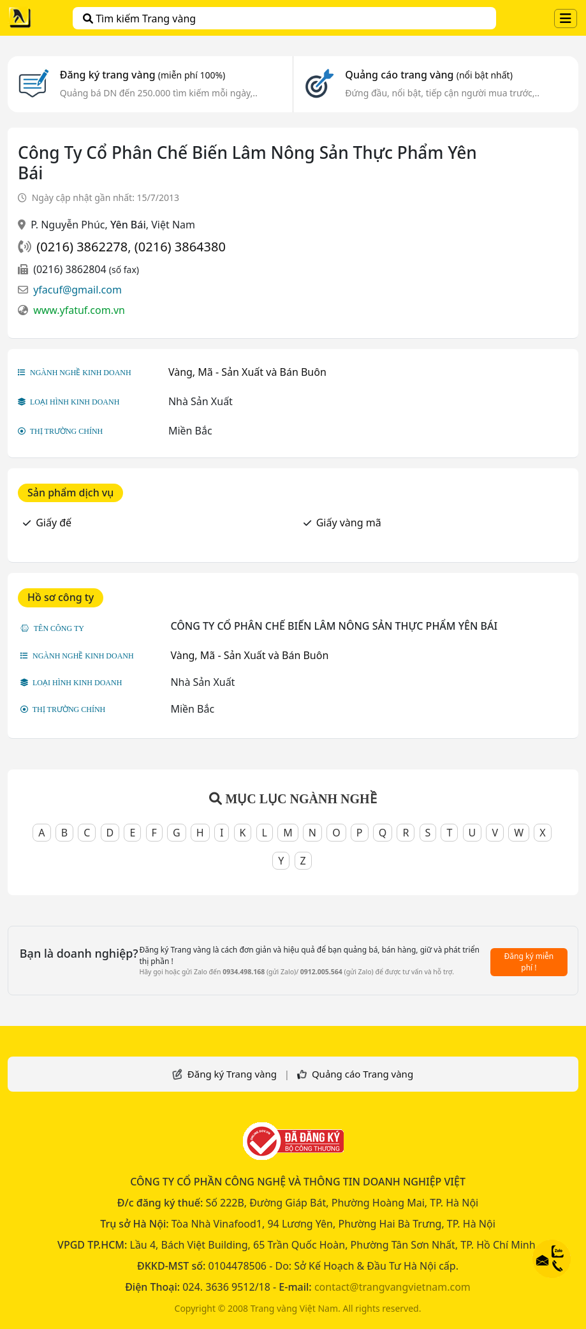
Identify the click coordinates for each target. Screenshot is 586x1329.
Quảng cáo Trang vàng (362, 1073)
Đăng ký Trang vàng (232, 1073)
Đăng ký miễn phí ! (529, 962)
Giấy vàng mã (348, 523)
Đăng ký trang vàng (143, 75)
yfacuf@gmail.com (77, 290)
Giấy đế (53, 523)
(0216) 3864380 (180, 246)
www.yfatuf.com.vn (79, 310)
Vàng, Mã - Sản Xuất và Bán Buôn (247, 372)
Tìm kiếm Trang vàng (139, 18)
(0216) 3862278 (82, 246)
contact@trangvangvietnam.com (392, 1287)
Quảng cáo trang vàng (428, 75)
